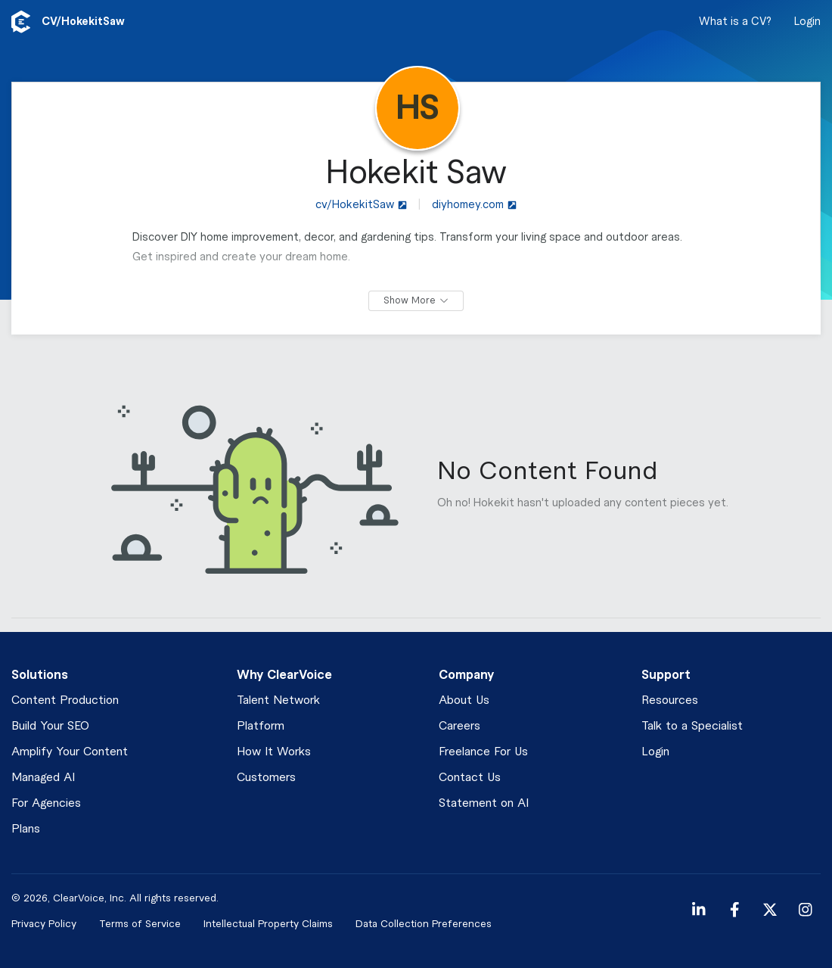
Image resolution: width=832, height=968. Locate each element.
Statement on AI (484, 803)
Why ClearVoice (284, 675)
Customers (266, 777)
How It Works (274, 752)
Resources (669, 700)
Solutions (39, 675)
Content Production (65, 700)
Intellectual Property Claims (268, 924)
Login (807, 22)
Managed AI (43, 777)
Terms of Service (140, 924)
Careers (459, 726)
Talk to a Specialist (692, 726)
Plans (25, 829)
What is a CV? (735, 22)
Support (666, 675)
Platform (260, 726)
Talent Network (278, 700)
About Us (464, 700)
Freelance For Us (483, 752)
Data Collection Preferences (423, 924)
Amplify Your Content (69, 752)
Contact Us (470, 777)
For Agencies (46, 803)
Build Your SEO (50, 726)
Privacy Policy (43, 924)
